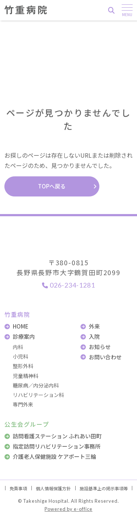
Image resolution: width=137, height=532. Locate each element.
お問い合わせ (105, 357)
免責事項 (18, 488)
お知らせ (100, 347)
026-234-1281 (68, 285)
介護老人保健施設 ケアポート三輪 (54, 456)
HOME (20, 326)
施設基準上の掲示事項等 (104, 488)
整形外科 (23, 366)
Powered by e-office (68, 509)
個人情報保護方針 (53, 488)
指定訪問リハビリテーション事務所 (56, 446)
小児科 (20, 356)
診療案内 (24, 336)
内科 (18, 347)
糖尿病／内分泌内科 (36, 385)
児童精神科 (25, 375)
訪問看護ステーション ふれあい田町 (57, 436)
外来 (94, 326)
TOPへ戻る (52, 186)
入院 (94, 336)
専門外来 (23, 404)
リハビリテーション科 (38, 394)
